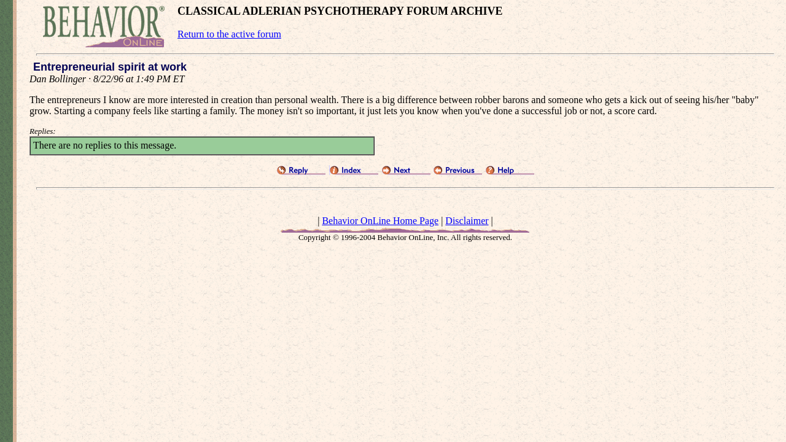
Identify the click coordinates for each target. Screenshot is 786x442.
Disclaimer (466, 220)
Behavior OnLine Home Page (380, 220)
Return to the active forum (229, 34)
